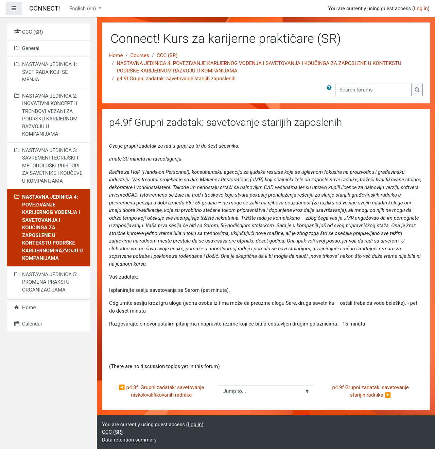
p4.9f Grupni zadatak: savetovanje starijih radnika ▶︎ (371, 391)
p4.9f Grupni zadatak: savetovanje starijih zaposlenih (176, 79)
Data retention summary (129, 440)
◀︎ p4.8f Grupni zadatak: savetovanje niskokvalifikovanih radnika (162, 391)
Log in (421, 8)
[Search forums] (373, 90)
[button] (330, 90)
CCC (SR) (167, 55)
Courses (139, 55)
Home (116, 55)
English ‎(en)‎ (83, 8)
